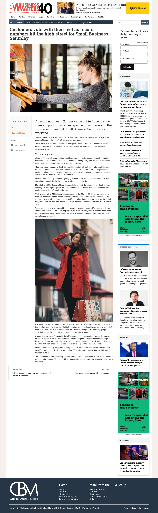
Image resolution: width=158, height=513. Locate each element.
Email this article (18, 145)
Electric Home (94, 494)
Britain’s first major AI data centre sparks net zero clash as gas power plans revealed (134, 164)
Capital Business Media (51, 508)
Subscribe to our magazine (68, 496)
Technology (76, 17)
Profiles (101, 17)
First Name (124, 44)
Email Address (127, 58)
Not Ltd (92, 499)
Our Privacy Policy (135, 508)
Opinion (50, 17)
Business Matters (18, 133)
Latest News (124, 76)
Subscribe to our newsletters (68, 499)
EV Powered (94, 492)
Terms (126, 508)
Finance (31, 17)
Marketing (123, 337)
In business (124, 440)
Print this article (17, 150)
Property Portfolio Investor (98, 496)
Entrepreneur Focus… (128, 247)
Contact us (62, 492)
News (12, 17)
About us (62, 489)
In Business (62, 17)
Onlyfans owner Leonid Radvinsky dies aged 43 (131, 270)
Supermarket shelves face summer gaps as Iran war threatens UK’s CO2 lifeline (130, 153)
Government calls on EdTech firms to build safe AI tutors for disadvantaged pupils (58, 22)
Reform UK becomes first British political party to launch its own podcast (131, 363)
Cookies (146, 508)
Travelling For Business (97, 489)
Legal (41, 17)
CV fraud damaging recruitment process (92, 373)
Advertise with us (64, 494)
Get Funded (89, 17)
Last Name (124, 51)
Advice (22, 17)
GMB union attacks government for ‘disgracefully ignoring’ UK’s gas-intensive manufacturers (133, 134)
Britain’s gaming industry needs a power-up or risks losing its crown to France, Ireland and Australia (132, 467)
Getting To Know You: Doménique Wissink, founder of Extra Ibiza (133, 311)
